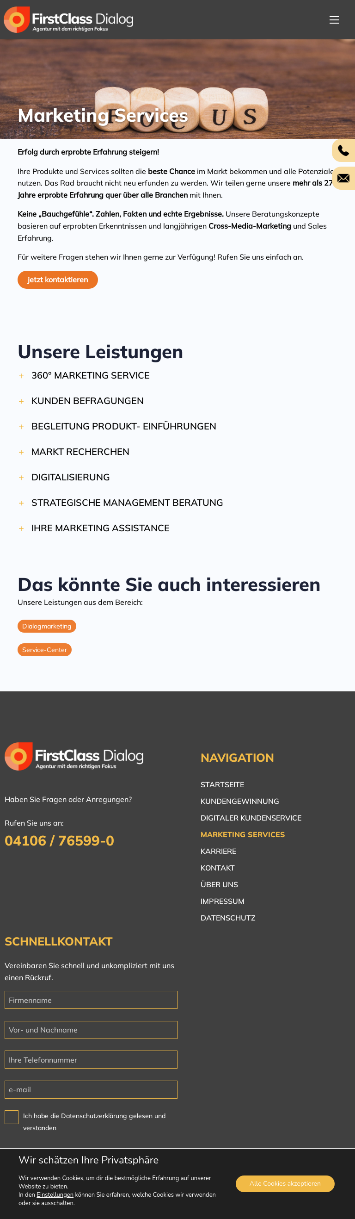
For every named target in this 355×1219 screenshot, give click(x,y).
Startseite (222, 784)
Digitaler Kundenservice (251, 817)
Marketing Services (243, 834)
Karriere (218, 851)
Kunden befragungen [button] (87, 405)
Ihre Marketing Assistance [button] (100, 532)
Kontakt (218, 867)
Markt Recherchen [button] (80, 456)
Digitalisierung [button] (70, 481)
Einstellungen (55, 1195)
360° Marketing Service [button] (90, 380)
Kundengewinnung (240, 801)
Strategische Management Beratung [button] (127, 507)
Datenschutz (228, 917)
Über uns (219, 884)
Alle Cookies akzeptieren (285, 1183)
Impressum (223, 901)
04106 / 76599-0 (59, 840)
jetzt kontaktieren (58, 279)
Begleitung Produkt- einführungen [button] (123, 430)
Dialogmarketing (47, 631)
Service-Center (44, 654)
